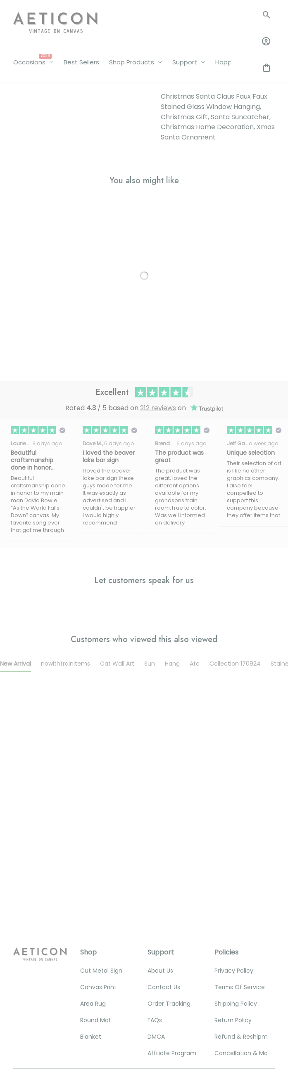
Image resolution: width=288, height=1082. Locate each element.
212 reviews (158, 250)
